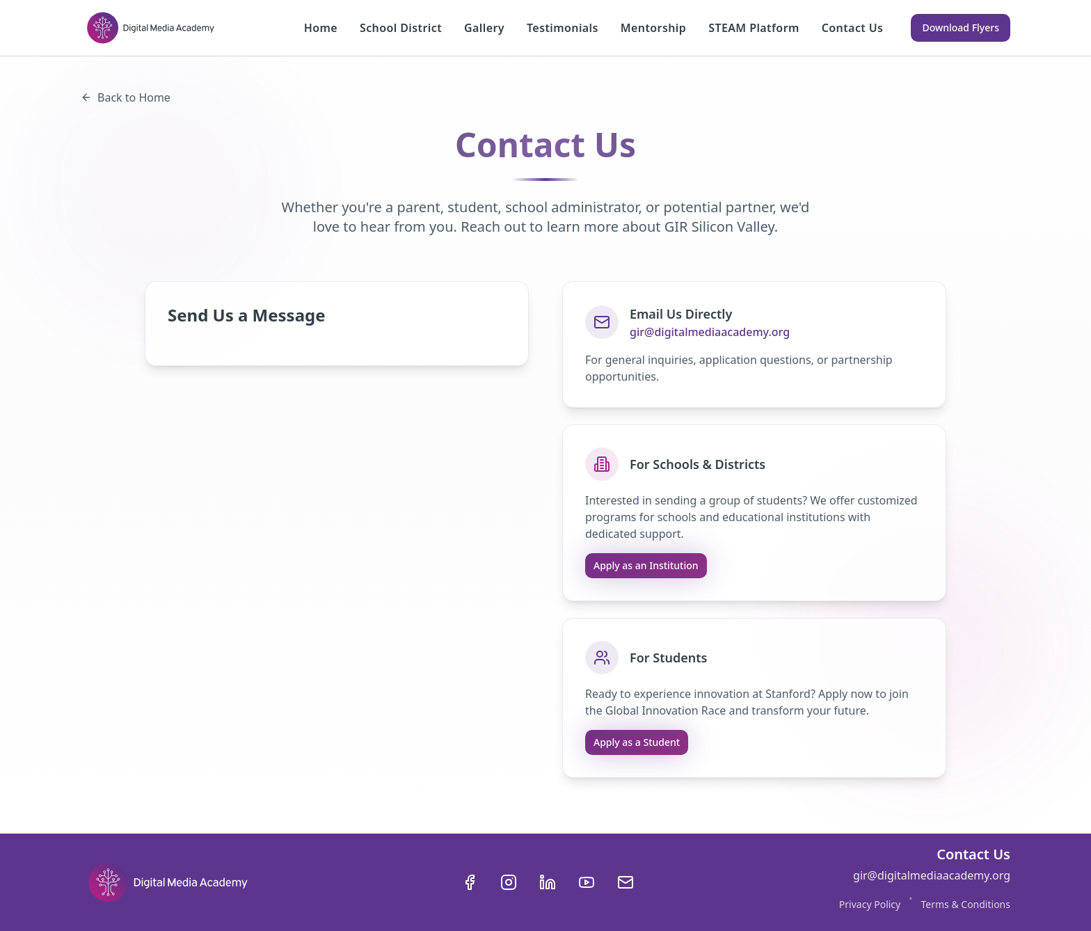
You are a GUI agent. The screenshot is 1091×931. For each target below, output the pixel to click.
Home (320, 27)
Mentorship (653, 27)
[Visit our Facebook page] (469, 882)
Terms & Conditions (965, 904)
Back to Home (125, 97)
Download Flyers (960, 27)
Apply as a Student (637, 742)
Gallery (484, 27)
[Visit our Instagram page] (508, 882)
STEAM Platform (753, 27)
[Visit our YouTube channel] (586, 882)
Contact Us (853, 27)
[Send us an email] (625, 882)
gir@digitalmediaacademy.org (710, 332)
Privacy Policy (869, 904)
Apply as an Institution (646, 565)
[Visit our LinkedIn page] (547, 882)
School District (401, 27)
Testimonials (562, 27)
